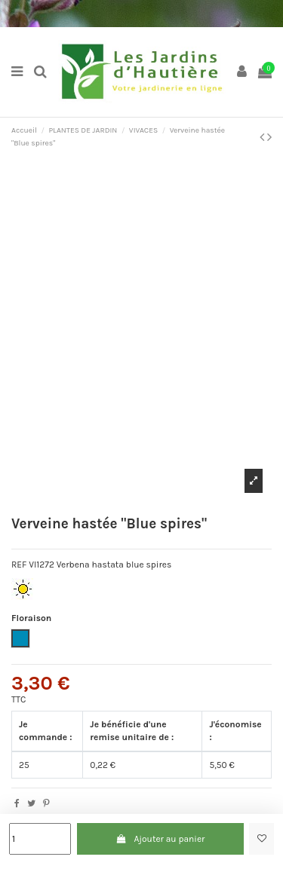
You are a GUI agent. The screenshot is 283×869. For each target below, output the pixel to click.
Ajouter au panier (160, 839)
